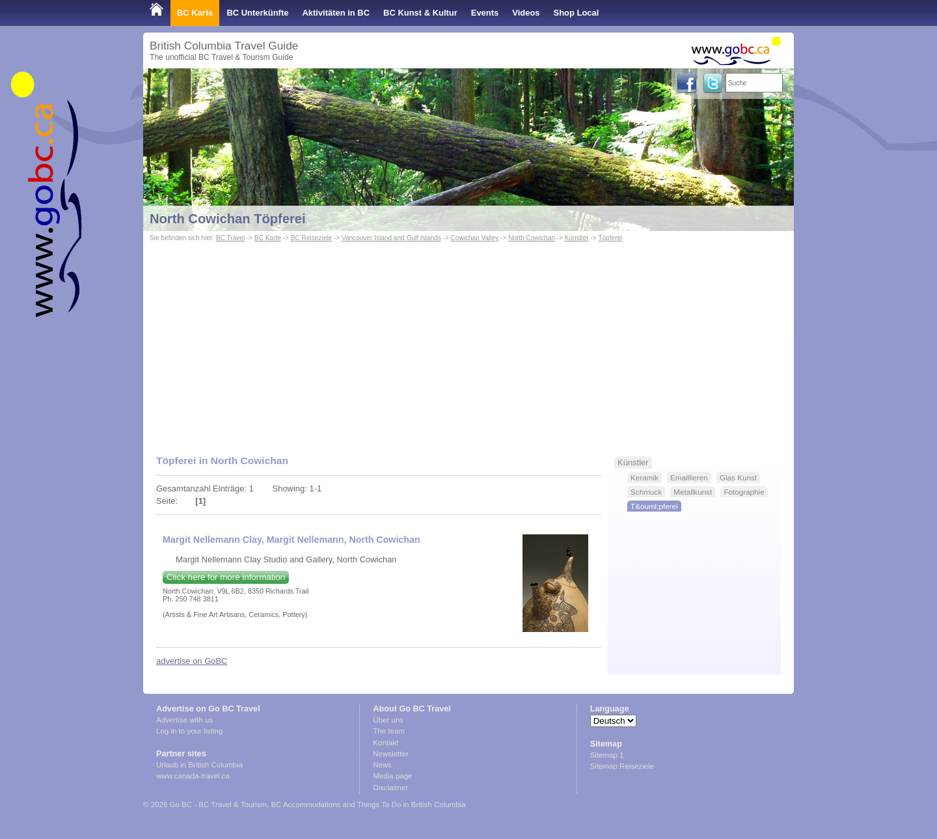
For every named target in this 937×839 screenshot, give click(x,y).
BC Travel (230, 237)
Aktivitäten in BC (336, 13)
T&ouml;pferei (654, 506)
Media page (392, 776)
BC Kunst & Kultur (420, 13)
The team (389, 731)
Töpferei (610, 237)
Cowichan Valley (475, 237)
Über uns (388, 720)
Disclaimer (390, 787)
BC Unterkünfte (257, 13)
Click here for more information (226, 577)
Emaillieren (689, 477)
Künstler (577, 237)
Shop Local (576, 13)
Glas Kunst (738, 477)
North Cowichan (531, 237)
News (382, 765)
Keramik (645, 477)
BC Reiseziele (311, 237)
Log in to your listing (189, 731)
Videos (525, 13)
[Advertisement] (468, 342)
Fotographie (744, 492)
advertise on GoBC (191, 661)
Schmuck (646, 492)
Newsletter (390, 754)
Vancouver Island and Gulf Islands (391, 237)
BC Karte (195, 13)
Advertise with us (184, 720)
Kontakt (385, 743)
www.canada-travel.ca (193, 776)
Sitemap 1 (607, 755)
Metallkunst (692, 492)
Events (484, 13)
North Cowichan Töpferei (228, 219)
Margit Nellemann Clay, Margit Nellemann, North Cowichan (291, 539)
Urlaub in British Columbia (199, 765)
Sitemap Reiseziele (622, 766)
